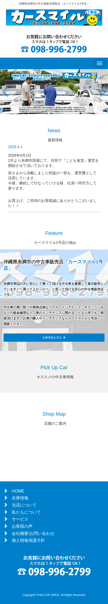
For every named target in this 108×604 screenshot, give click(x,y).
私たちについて (26, 512)
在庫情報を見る (53, 337)
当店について (24, 505)
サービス (20, 519)
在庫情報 (20, 498)
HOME (18, 491)
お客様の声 (22, 526)
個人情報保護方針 (28, 540)
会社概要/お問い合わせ (33, 533)
